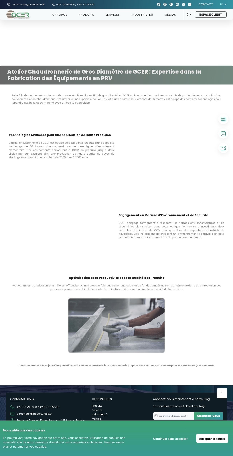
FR (223, 4)
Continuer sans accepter (170, 439)
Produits (97, 406)
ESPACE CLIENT (209, 14)
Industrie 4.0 (100, 414)
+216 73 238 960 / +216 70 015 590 (75, 4)
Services (97, 410)
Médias (96, 419)
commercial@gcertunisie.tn (28, 4)
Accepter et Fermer (212, 439)
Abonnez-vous (208, 416)
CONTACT (206, 4)
